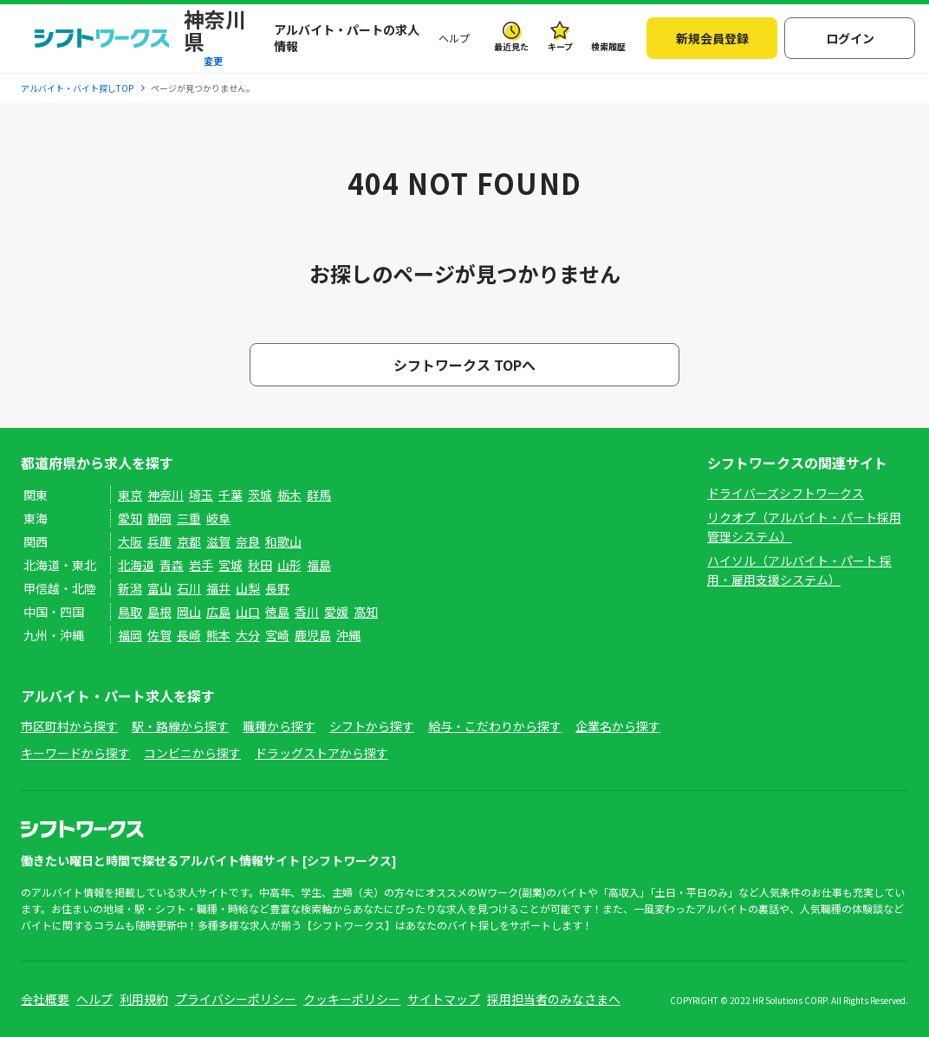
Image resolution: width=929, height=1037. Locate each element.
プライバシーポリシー (235, 999)
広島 (218, 611)
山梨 (248, 588)
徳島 (277, 611)
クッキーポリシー (351, 999)
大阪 (130, 541)
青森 (171, 565)
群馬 (319, 494)
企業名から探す (617, 726)
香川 (307, 611)
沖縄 (348, 635)
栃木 (289, 494)
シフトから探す (371, 726)
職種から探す (279, 726)
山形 (289, 565)
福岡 (130, 635)
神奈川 (165, 494)
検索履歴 (608, 46)
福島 (319, 565)
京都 (189, 541)
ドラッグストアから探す (321, 753)
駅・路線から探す (180, 726)
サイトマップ (443, 999)
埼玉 (201, 494)
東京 (130, 494)
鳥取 (130, 611)
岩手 (201, 565)
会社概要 (45, 999)
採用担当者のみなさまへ (553, 999)
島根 (159, 611)
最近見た (511, 46)
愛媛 (336, 611)
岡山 (189, 611)
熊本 (218, 635)
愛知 (130, 518)
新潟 (130, 588)
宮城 (230, 565)
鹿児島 (313, 635)
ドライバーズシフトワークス (785, 493)
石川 (189, 588)
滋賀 (218, 541)
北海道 (136, 565)
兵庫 (159, 541)
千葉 (230, 494)
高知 (366, 611)
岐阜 (218, 518)
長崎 (189, 635)
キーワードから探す (75, 753)
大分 (248, 635)
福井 (218, 588)
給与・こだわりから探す (495, 726)
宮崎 (277, 635)
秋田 (260, 565)
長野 (277, 588)
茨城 (260, 494)
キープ (560, 46)
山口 (248, 611)
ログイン (850, 38)
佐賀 (159, 635)
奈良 (248, 541)
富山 (159, 588)
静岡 (159, 518)
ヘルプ (454, 37)
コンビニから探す (192, 753)
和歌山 (283, 541)
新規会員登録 (712, 38)
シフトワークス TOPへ (464, 364)
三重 (189, 518)
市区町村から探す (69, 726)
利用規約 (144, 999)
